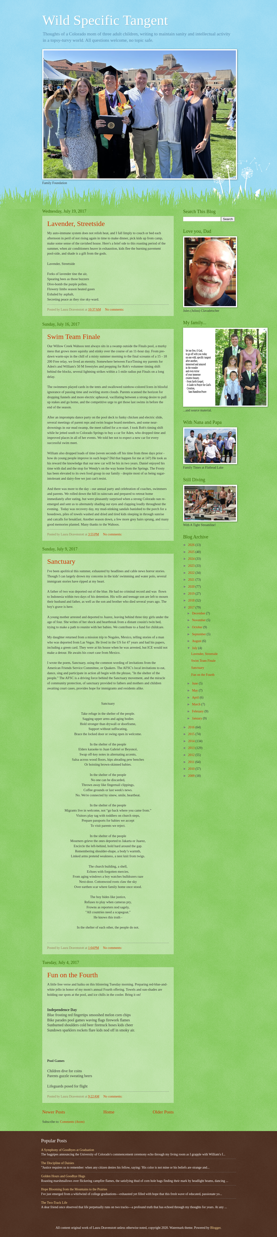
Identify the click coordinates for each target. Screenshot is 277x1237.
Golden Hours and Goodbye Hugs (63, 1176)
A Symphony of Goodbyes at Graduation (67, 1150)
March (196, 704)
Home (108, 1111)
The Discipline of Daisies (57, 1163)
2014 (191, 741)
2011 (191, 762)
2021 (191, 579)
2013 (191, 748)
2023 (191, 566)
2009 (191, 776)
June (195, 683)
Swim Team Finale (73, 336)
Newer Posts (53, 1111)
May (195, 690)
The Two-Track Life (54, 1202)
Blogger (215, 1227)
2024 (191, 558)
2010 (191, 769)
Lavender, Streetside (76, 223)
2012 (191, 755)
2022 (191, 573)
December (199, 613)
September (199, 634)
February (198, 711)
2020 (191, 586)
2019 (191, 593)
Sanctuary (61, 561)
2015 (191, 734)
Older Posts (163, 1111)
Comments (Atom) (72, 1122)
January (197, 718)
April (196, 697)
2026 (191, 545)
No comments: (115, 309)
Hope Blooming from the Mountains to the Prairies (74, 1189)
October (197, 627)
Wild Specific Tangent (105, 20)
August (197, 641)
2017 (191, 607)
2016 (191, 727)
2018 (191, 600)
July (195, 648)
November (199, 620)
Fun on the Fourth (72, 975)
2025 (191, 552)
